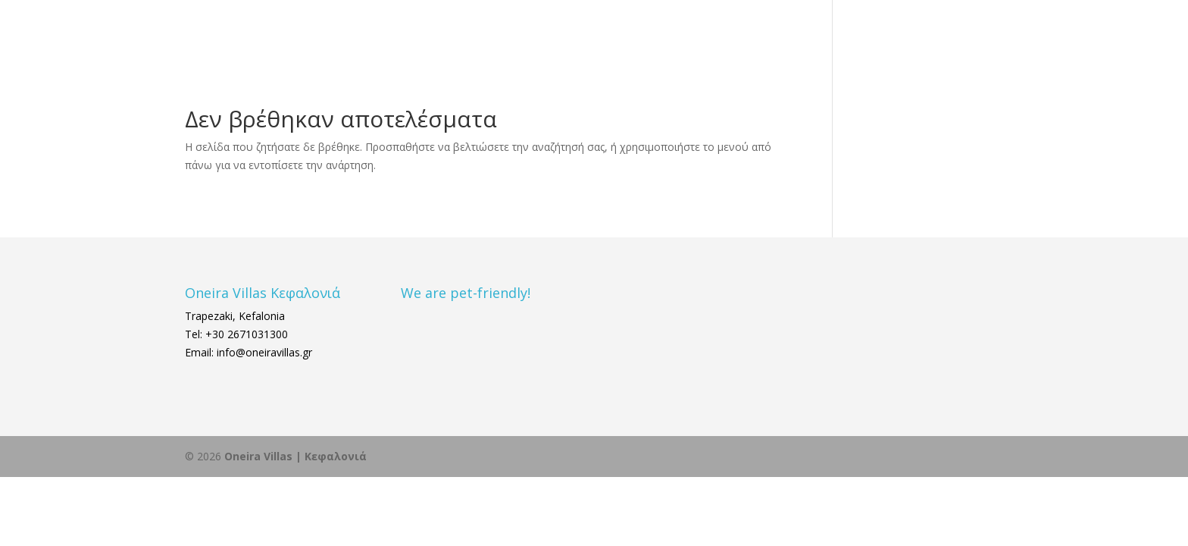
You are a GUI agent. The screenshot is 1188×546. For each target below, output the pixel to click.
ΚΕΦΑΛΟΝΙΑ (771, 33)
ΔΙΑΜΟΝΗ (682, 33)
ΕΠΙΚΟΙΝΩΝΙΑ (869, 33)
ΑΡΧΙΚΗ (621, 33)
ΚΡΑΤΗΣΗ (946, 33)
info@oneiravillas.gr (263, 352)
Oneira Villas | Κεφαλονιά (295, 456)
